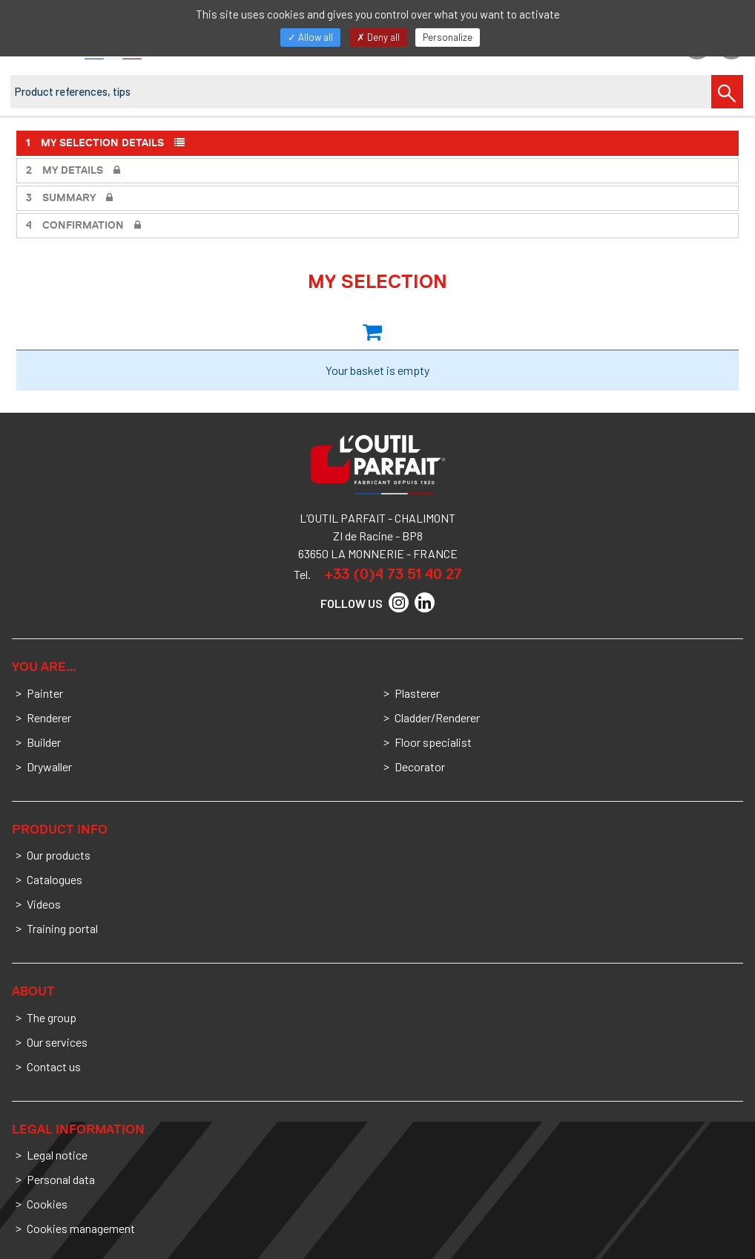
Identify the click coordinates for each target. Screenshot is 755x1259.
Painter (45, 693)
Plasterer (417, 693)
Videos (44, 904)
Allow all (310, 37)
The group (51, 1017)
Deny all (378, 37)
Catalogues (54, 879)
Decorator (420, 766)
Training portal (62, 928)
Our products (58, 855)
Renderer (49, 717)
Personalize (447, 37)
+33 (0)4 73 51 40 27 (393, 574)
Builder (44, 742)
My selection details (105, 143)
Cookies (47, 1204)
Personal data (61, 1179)
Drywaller (49, 766)
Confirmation (83, 225)
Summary (69, 198)
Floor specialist (433, 742)
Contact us (54, 1066)
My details (73, 170)
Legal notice (57, 1155)
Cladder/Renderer (437, 717)
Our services (57, 1042)
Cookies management (81, 1228)
